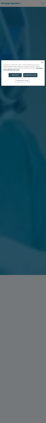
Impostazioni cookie (22, 80)
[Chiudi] (42, 62)
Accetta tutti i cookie (30, 75)
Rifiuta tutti (15, 75)
